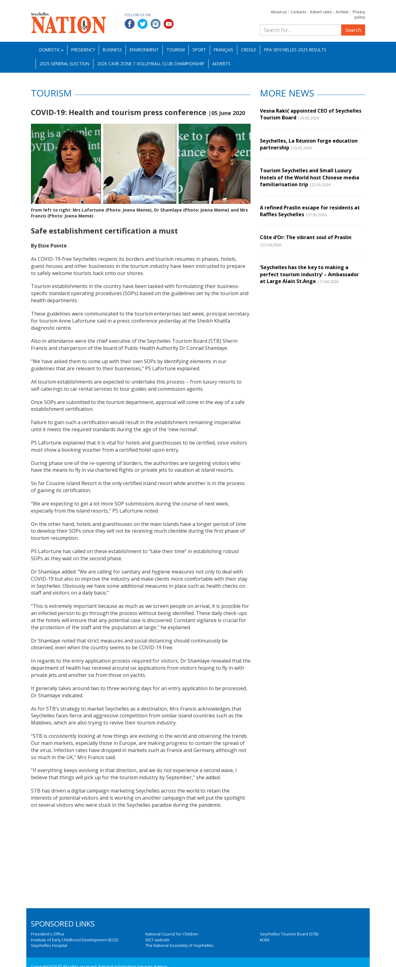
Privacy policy (359, 14)
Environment (144, 50)
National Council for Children (171, 934)
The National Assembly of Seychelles (179, 945)
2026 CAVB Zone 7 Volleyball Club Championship (150, 64)
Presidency (83, 50)
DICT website (157, 940)
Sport (199, 50)
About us (278, 12)
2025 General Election (64, 64)
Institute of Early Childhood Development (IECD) (74, 940)
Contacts (298, 12)
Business (112, 50)
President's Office (47, 934)
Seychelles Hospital (49, 945)
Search (353, 30)
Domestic (51, 50)
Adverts (221, 64)
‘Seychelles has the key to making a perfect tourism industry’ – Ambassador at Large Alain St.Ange (309, 274)
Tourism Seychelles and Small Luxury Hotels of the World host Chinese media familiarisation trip (309, 177)
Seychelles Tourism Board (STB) (289, 934)
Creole (248, 50)
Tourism (175, 50)
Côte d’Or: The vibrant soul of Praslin (305, 237)
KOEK (264, 940)
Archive (342, 12)
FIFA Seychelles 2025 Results (295, 50)
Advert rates (321, 12)
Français (223, 50)
